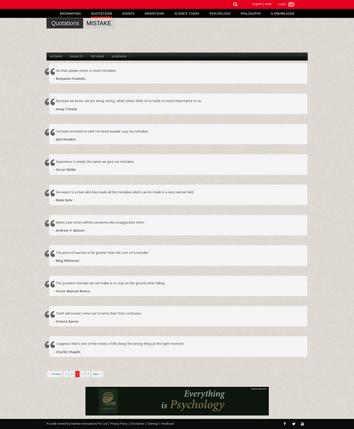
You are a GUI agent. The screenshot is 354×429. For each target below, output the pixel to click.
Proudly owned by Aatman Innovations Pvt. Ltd (77, 424)
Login (282, 4)
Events (128, 13)
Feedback (167, 424)
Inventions (154, 13)
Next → (97, 374)
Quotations (101, 13)
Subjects (76, 56)
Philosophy (251, 13)
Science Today (186, 13)
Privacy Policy (119, 424)
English (257, 4)
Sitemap (153, 424)
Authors (56, 56)
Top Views (97, 56)
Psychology (220, 13)
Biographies (70, 13)
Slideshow (118, 56)
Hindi (268, 4)
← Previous (55, 374)
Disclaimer (138, 424)
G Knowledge (282, 13)
